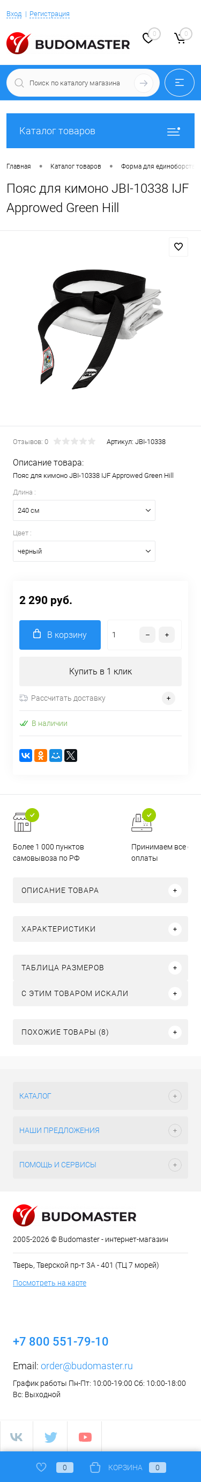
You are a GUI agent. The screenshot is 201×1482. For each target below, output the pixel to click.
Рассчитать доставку (62, 698)
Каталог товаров (100, 130)
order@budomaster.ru (87, 1365)
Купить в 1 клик (100, 671)
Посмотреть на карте (49, 1282)
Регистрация (49, 14)
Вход (13, 14)
